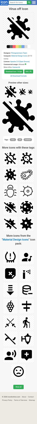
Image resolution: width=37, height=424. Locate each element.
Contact (31, 397)
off (20, 139)
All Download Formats (18, 76)
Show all (18, 387)
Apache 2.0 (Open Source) (20, 61)
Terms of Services (20, 400)
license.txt (16, 67)
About (24, 397)
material (27, 139)
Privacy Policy (7, 400)
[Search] (29, 2)
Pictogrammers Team (19, 53)
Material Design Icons (19, 56)
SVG (28, 72)
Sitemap (32, 400)
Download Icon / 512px (14, 72)
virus (13, 139)
